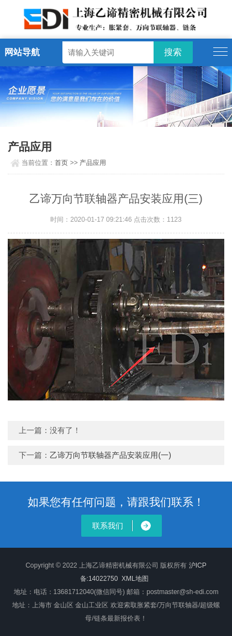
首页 (61, 163)
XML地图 (135, 578)
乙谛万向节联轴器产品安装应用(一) (110, 455)
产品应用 (93, 163)
